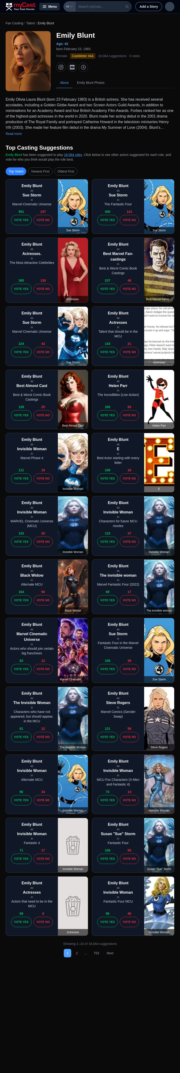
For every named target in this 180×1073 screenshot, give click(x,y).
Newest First (40, 171)
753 (96, 953)
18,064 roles (73, 155)
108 (107, 661)
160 (107, 407)
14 (129, 792)
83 (21, 661)
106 (107, 850)
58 (129, 728)
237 (107, 280)
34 (43, 792)
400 (107, 212)
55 (129, 850)
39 (129, 661)
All (69, 6)
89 (107, 592)
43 (43, 344)
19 (43, 470)
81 (21, 728)
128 (21, 407)
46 (129, 280)
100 (107, 470)
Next (110, 953)
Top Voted (16, 171)
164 (21, 592)
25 (43, 407)
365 (21, 280)
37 (129, 533)
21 (129, 344)
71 (21, 850)
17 (129, 592)
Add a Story (145, 6)
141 (129, 212)
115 (107, 533)
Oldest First (65, 171)
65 (129, 407)
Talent (30, 23)
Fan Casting (14, 23)
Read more (14, 134)
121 (107, 728)
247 (43, 212)
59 (21, 913)
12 (43, 661)
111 (21, 470)
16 (129, 470)
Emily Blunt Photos (91, 83)
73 (107, 792)
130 (43, 280)
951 (21, 212)
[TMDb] (83, 67)
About (64, 83)
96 (21, 792)
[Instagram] (61, 67)
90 (43, 592)
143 (107, 344)
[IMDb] (72, 67)
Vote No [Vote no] (43, 220)
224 (21, 344)
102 (21, 533)
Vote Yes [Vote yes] (21, 220)
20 (43, 533)
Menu (49, 6)
